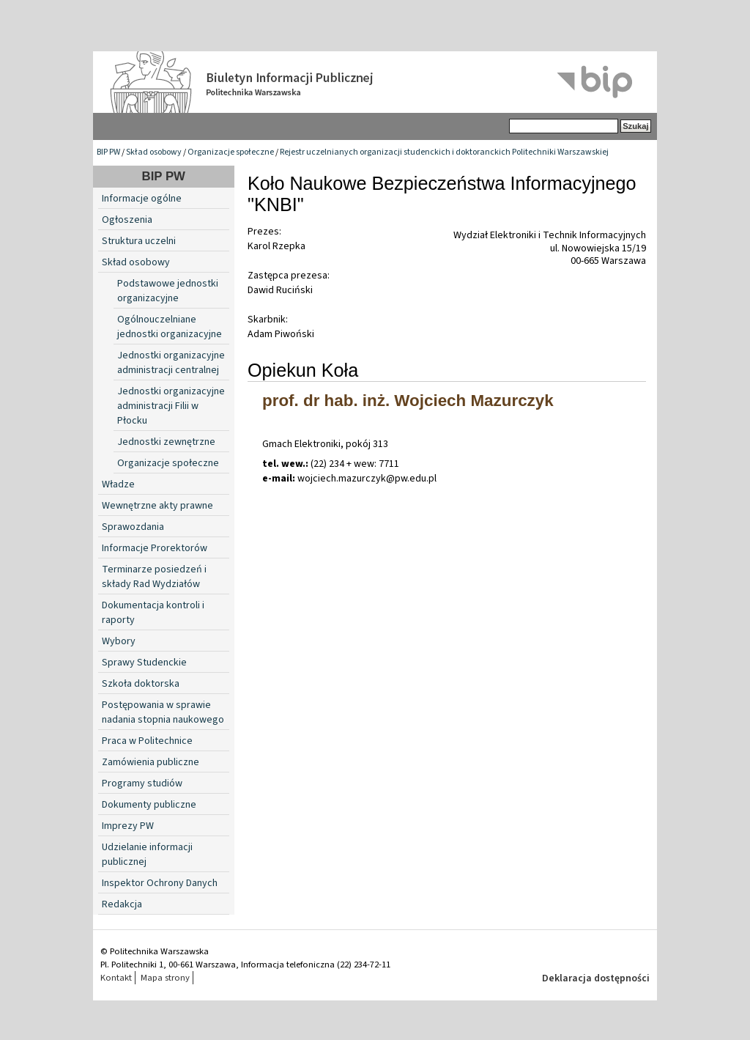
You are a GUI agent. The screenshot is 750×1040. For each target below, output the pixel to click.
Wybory (118, 641)
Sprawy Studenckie (144, 662)
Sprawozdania (133, 527)
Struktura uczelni (139, 241)
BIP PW (108, 152)
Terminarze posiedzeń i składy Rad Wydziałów (154, 576)
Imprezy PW (128, 826)
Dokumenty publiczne (149, 804)
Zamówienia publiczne (150, 762)
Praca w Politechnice (147, 741)
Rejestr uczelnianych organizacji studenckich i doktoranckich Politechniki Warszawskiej (444, 152)
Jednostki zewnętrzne (166, 442)
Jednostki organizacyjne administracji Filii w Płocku (171, 406)
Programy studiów (142, 783)
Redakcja (122, 904)
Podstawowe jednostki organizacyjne (167, 291)
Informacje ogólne (142, 198)
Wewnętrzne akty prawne (157, 505)
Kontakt (116, 977)
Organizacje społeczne (231, 152)
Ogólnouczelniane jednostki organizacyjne (169, 327)
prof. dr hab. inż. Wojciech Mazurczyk (408, 400)
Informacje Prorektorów (154, 548)
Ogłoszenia (127, 220)
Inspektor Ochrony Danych (160, 883)
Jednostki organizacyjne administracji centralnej (171, 362)
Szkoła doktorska (140, 683)
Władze (118, 484)
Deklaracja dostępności (596, 978)
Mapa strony (165, 977)
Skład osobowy (154, 152)
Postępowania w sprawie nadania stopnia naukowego (163, 712)
